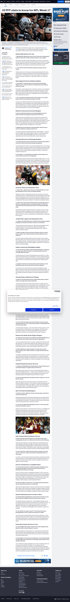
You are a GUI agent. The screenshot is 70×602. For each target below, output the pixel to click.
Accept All (52, 309)
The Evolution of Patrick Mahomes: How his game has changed (7, 98)
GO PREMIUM (60, 1)
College (17, 4)
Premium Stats (21, 578)
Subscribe (39, 572)
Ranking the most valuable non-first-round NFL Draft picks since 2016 (7, 57)
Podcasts (59, 580)
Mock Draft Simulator (23, 587)
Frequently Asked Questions (42, 582)
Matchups (21, 581)
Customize (35, 309)
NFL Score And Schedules (24, 575)
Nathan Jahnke (9, 47)
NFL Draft (23, 4)
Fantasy (11, 4)
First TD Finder (21, 574)
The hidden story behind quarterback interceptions (7, 83)
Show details (56, 306)
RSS (58, 581)
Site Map (2, 598)
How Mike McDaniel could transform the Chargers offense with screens (7, 73)
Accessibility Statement (25, 598)
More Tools (61, 49)
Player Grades (21, 577)
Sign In (67, 1)
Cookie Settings (36, 598)
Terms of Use (16, 598)
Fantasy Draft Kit (22, 583)
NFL (6, 4)
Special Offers (39, 574)
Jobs (2, 572)
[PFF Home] (1, 1)
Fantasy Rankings (22, 584)
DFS (28, 4)
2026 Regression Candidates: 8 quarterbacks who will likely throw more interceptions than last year (7, 63)
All (2, 4)
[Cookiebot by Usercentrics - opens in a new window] (56, 291)
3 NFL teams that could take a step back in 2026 (7, 94)
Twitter (58, 572)
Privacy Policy (9, 598)
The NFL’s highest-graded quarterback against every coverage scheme (7, 90)
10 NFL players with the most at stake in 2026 (7, 87)
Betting (33, 4)
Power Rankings (22, 580)
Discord (58, 578)
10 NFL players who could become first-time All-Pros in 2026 (7, 68)
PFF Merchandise (40, 575)
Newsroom (3, 574)
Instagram (59, 574)
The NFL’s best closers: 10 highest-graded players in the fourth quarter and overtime (7, 79)
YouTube (59, 575)
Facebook (59, 577)
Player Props (21, 572)
